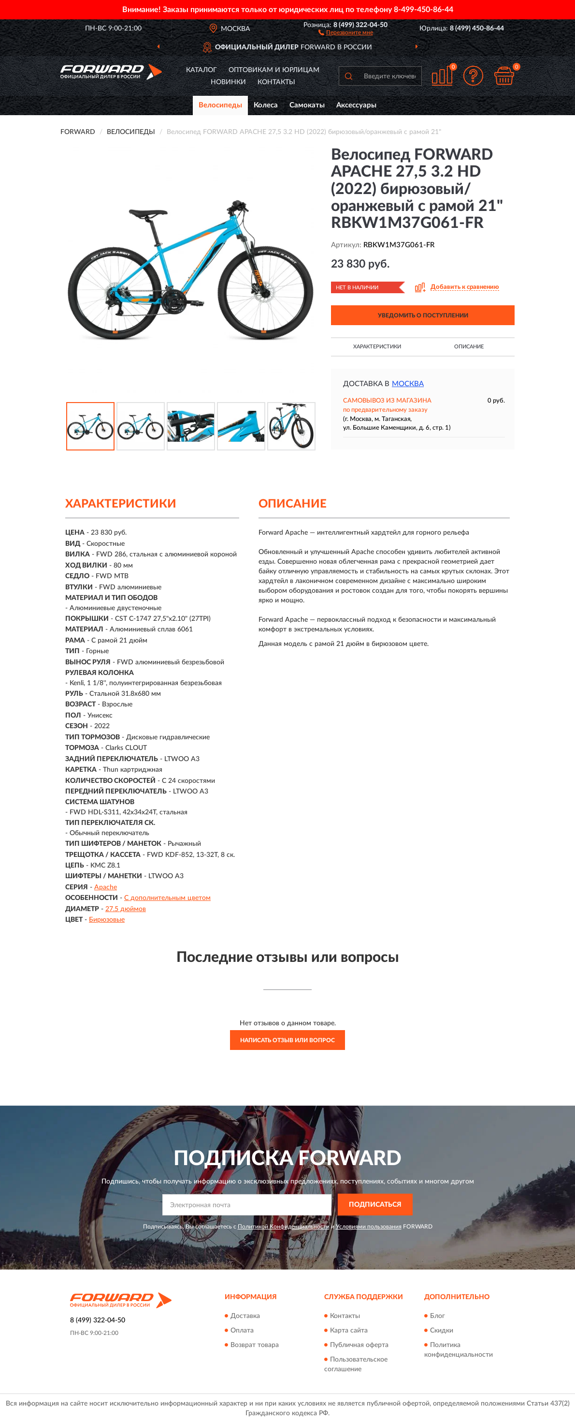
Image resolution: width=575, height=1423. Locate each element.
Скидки (441, 1330)
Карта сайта (349, 1330)
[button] (345, 32)
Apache (105, 887)
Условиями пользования (369, 1226)
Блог (437, 1316)
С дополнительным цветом (167, 898)
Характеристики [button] (377, 346)
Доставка (245, 1316)
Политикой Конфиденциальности (284, 1226)
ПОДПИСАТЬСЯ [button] (375, 1204)
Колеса (266, 105)
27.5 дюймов (125, 909)
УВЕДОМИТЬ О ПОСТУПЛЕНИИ (423, 315)
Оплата (242, 1330)
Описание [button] (469, 346)
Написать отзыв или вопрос (287, 1040)
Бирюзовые (107, 919)
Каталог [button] (201, 70)
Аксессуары (356, 105)
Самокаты (307, 105)
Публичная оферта (359, 1345)
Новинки (228, 82)
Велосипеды (220, 105)
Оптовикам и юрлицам (274, 70)
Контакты (276, 82)
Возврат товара (254, 1345)
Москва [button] (408, 384)
